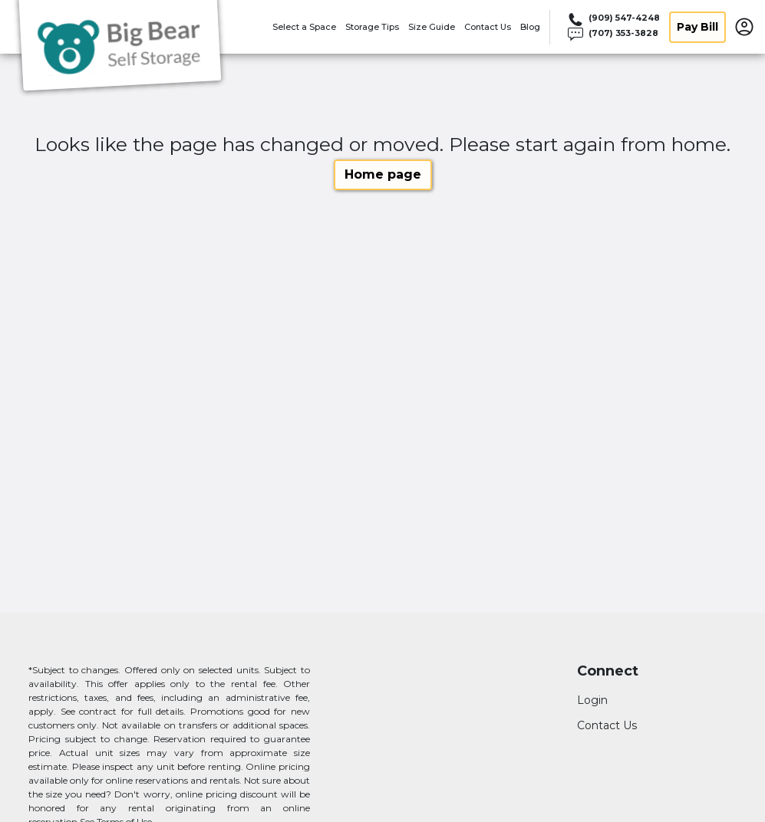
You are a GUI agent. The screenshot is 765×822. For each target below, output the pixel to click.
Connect (607, 671)
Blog (530, 26)
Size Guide (431, 26)
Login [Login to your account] (592, 700)
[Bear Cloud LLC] (120, 48)
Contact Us (487, 26)
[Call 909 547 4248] (613, 19)
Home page (383, 174)
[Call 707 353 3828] (613, 34)
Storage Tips (372, 26)
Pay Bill (697, 27)
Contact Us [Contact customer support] (607, 725)
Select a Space (304, 26)
